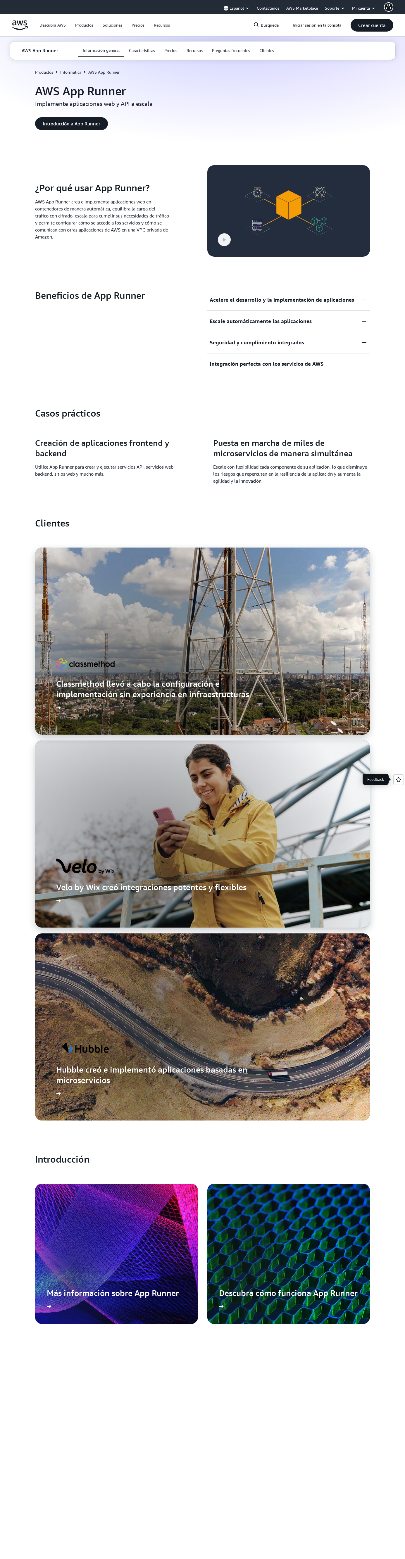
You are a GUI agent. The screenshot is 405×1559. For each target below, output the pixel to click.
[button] (52, 25)
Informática (70, 72)
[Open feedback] (398, 779)
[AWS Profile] (388, 7)
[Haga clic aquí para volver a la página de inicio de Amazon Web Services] (20, 28)
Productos (44, 72)
